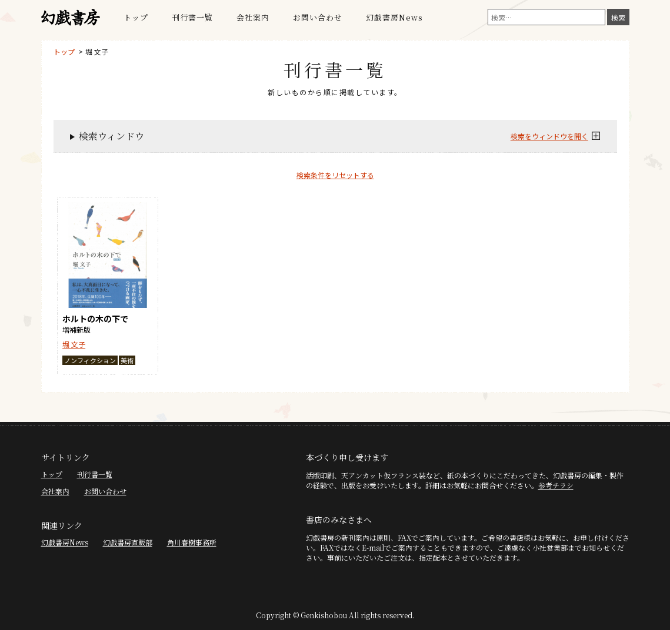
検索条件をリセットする (335, 175)
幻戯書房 (70, 17)
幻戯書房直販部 (127, 542)
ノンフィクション (90, 360)
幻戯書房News (394, 17)
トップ (136, 17)
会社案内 (252, 17)
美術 (127, 360)
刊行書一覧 (192, 17)
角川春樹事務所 (191, 542)
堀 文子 (96, 51)
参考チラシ (556, 485)
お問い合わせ (317, 17)
